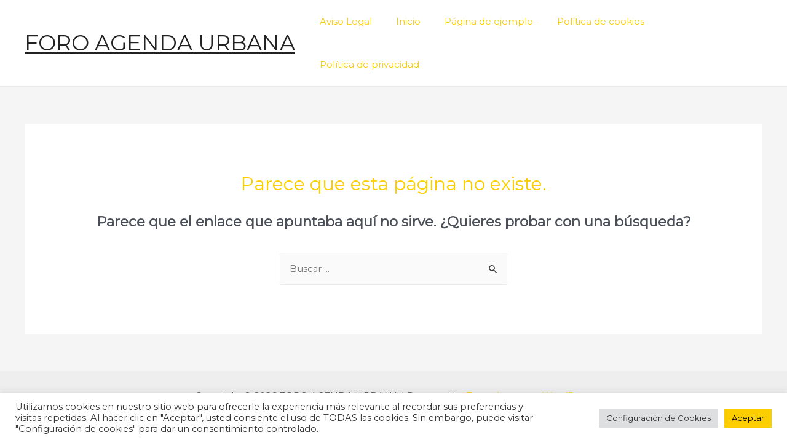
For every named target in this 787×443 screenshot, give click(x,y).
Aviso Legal (353, 22)
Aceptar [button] (748, 418)
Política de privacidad (703, 22)
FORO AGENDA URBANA (160, 22)
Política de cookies (591, 22)
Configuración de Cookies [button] (658, 418)
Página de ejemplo (485, 22)
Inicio (410, 22)
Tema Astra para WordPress (529, 355)
